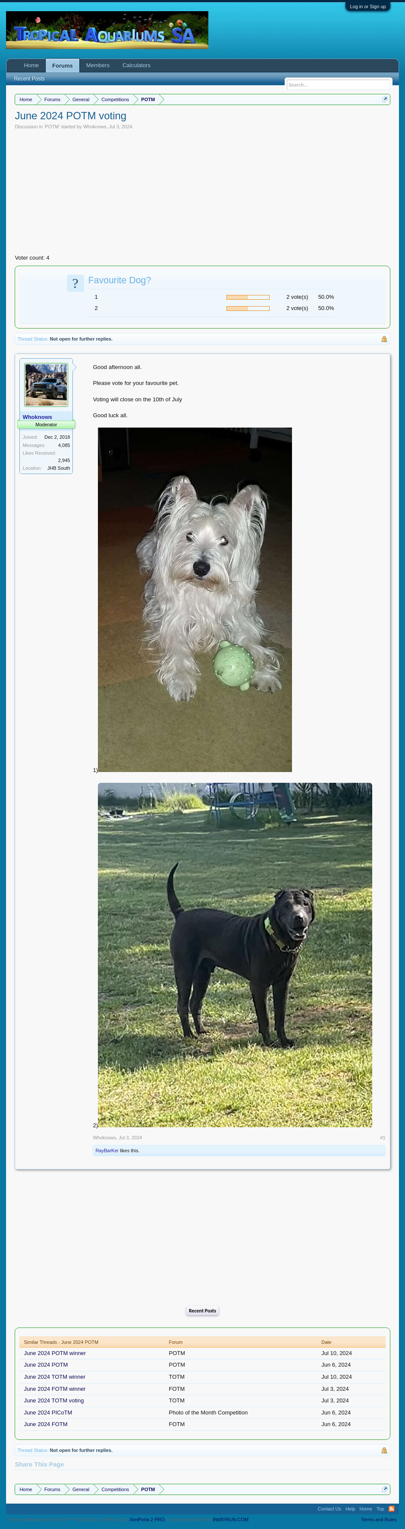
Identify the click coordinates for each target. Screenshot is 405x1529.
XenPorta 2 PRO (147, 1519)
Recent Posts (202, 1311)
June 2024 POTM (46, 1365)
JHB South (58, 468)
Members (98, 65)
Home (31, 65)
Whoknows (95, 126)
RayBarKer (107, 1150)
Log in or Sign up (368, 6)
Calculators (136, 65)
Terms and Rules (379, 1519)
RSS (392, 1509)
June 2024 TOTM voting (54, 1400)
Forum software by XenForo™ (68, 1519)
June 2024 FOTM (45, 1424)
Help (350, 1508)
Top (380, 1508)
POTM (52, 126)
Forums (62, 65)
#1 (382, 1137)
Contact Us (329, 1508)
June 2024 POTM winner (55, 1353)
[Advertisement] (202, 194)
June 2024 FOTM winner (54, 1389)
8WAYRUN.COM (231, 1519)
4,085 (64, 445)
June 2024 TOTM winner (54, 1377)
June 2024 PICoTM (48, 1412)
